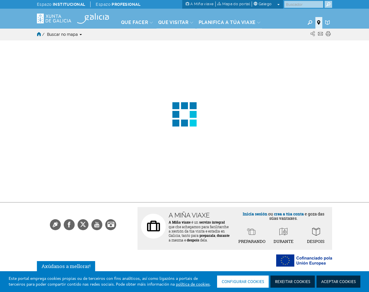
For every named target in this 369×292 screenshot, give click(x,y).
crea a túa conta (289, 214)
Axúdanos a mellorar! (66, 266)
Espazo (61, 4)
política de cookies (193, 284)
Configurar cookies (243, 282)
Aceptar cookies (338, 282)
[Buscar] (303, 4)
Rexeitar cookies (292, 282)
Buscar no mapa (64, 34)
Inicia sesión (255, 214)
